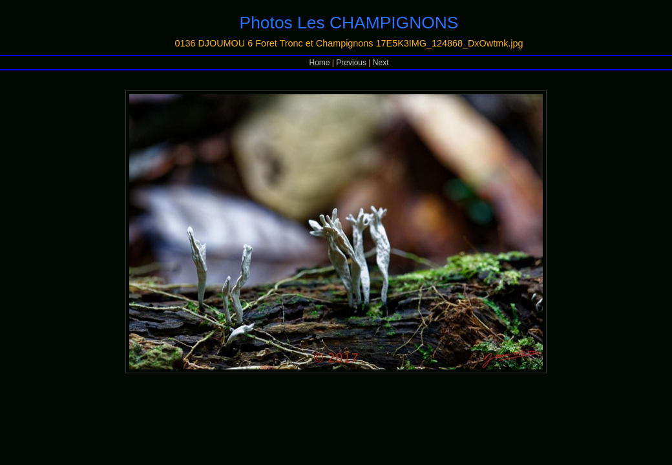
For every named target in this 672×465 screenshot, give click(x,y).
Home (320, 62)
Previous (351, 62)
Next (381, 62)
